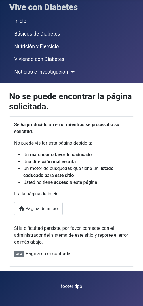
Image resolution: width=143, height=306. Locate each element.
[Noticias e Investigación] (71, 72)
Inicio (20, 21)
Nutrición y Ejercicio (36, 46)
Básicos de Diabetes (37, 34)
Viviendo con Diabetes (39, 59)
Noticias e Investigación (41, 72)
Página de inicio (38, 208)
